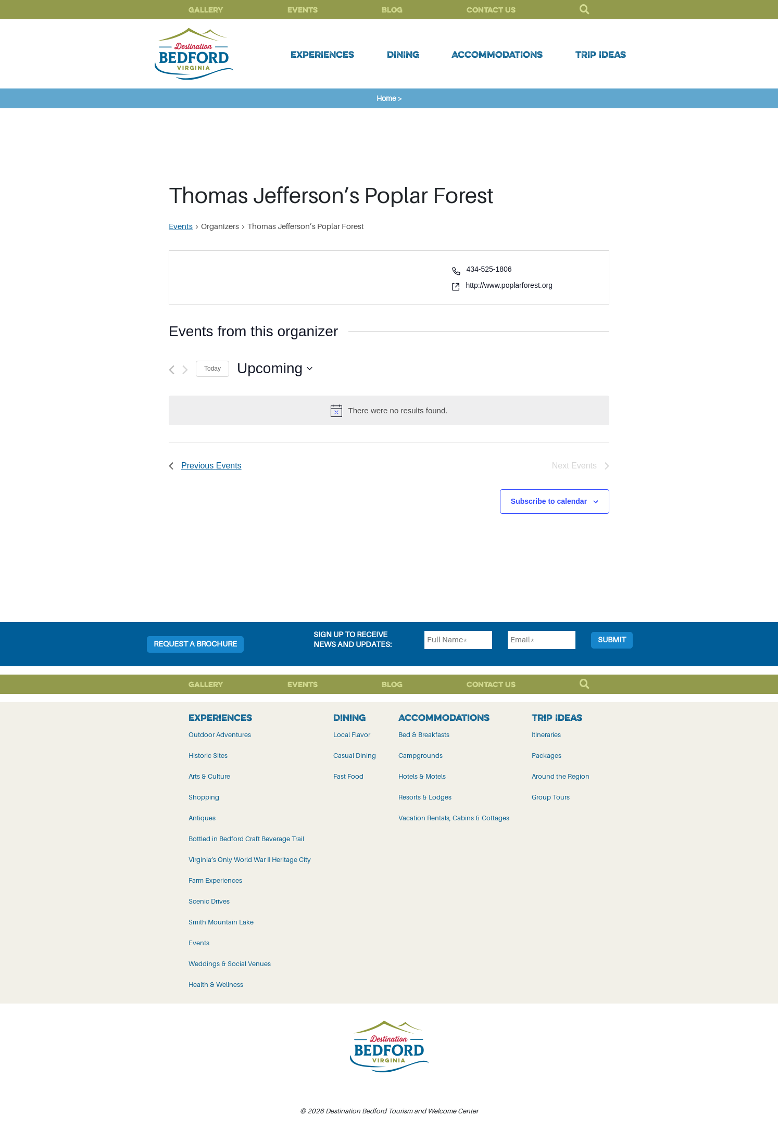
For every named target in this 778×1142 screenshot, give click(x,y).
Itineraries (546, 735)
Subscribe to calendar (549, 501)
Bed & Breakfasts (423, 735)
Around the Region (560, 776)
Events (302, 10)
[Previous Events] (171, 370)
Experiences (322, 54)
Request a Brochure (195, 644)
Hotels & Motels (422, 776)
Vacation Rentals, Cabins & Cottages (453, 818)
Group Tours (551, 797)
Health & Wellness (216, 984)
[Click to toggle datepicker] (274, 368)
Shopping (204, 797)
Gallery (206, 10)
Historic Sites (208, 755)
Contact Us (491, 10)
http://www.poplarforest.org (509, 285)
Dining (403, 54)
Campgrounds (420, 755)
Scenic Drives (209, 901)
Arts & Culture (209, 776)
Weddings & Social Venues (230, 964)
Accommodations (497, 54)
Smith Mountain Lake (221, 922)
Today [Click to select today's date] (212, 368)
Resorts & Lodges (424, 797)
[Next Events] (185, 370)
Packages (546, 755)
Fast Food (348, 776)
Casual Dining (354, 755)
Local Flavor (351, 735)
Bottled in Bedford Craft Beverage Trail (246, 839)
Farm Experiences (215, 880)
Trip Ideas (600, 54)
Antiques (202, 818)
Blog (392, 10)
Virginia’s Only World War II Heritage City (250, 860)
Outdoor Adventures (220, 735)
